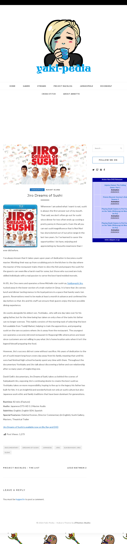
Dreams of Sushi (31, 448)
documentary (12, 448)
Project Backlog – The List (21, 468)
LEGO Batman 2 (77, 468)
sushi (7, 452)
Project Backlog (63, 86)
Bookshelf (106, 86)
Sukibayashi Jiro (75, 283)
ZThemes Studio (82, 523)
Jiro (58, 448)
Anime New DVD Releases (112, 179)
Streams (41, 86)
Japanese (47, 448)
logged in (20, 499)
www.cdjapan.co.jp (112, 240)
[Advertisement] (63, 115)
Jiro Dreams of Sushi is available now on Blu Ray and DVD (30, 427)
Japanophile (86, 86)
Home (12, 86)
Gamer (26, 86)
